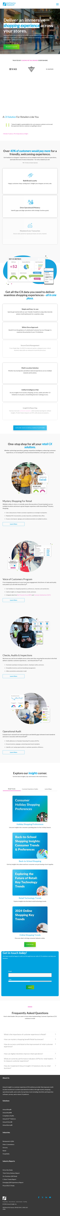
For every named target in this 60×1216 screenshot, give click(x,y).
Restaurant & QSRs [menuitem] (8, 1141)
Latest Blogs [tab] (48, 789)
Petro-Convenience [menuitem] (8, 1144)
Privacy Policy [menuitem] (5, 1201)
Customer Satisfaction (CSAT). (42, 595)
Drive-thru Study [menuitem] (8, 1170)
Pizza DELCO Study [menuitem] (8, 1185)
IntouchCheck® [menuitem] (7, 1122)
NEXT (30, 987)
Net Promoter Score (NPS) (24, 595)
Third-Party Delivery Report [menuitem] (11, 1173)
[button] (57, 4)
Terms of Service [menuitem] (12, 1201)
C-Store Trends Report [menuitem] (9, 1179)
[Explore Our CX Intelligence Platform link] (30, 427)
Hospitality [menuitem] (6, 1154)
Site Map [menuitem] (25, 1201)
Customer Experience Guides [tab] (30, 789)
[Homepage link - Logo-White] (4, 1199)
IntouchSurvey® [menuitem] (7, 1125)
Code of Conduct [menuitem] (19, 1201)
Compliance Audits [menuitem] (8, 1116)
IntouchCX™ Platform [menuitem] (9, 1119)
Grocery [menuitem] (5, 1147)
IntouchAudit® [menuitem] (7, 1112)
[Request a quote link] (11, 46)
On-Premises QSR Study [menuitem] (10, 1176)
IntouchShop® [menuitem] (7, 1109)
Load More (30, 944)
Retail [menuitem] (4, 1150)
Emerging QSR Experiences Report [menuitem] (13, 1182)
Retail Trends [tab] (11, 789)
